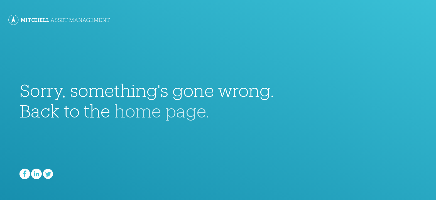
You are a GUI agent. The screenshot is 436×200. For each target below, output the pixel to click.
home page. (162, 107)
